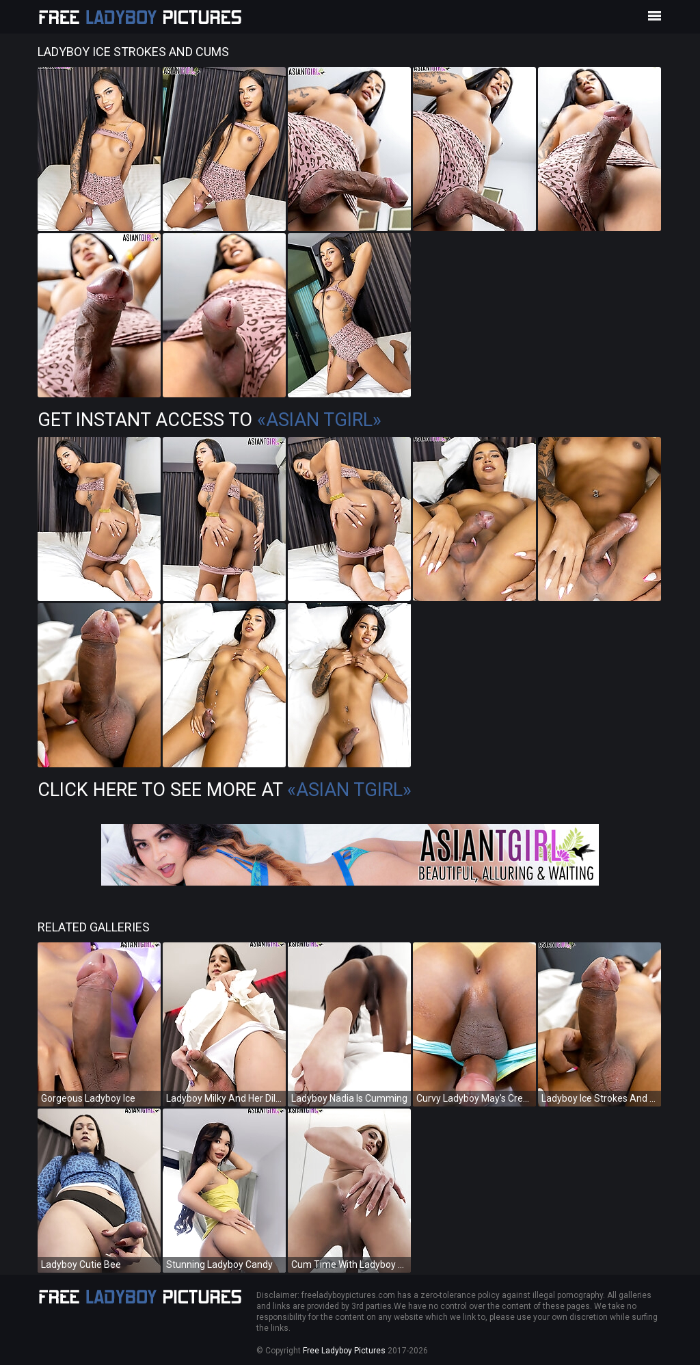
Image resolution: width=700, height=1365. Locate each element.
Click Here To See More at (225, 790)
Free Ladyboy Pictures (344, 1350)
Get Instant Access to (209, 420)
